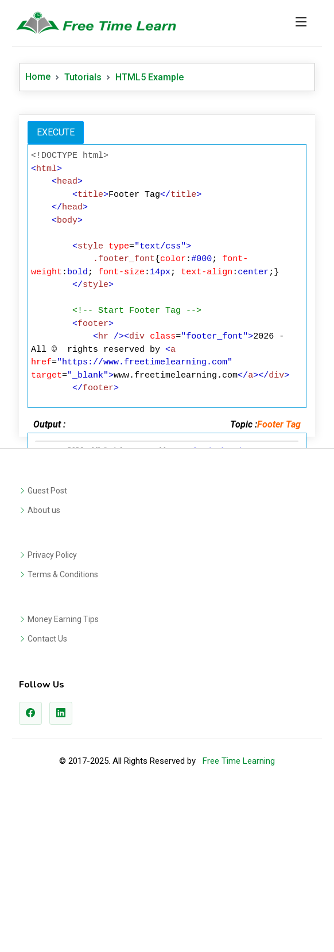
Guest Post (47, 651)
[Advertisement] (167, 188)
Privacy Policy (52, 716)
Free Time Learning (239, 921)
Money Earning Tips (63, 780)
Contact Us (47, 799)
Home (38, 76)
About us (44, 671)
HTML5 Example (149, 77)
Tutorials (83, 77)
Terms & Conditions (63, 735)
